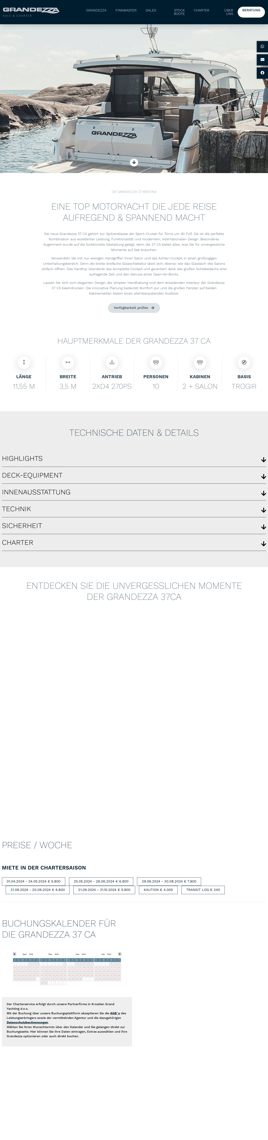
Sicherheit (22, 527)
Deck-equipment (32, 476)
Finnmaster (126, 10)
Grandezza (96, 10)
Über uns (228, 12)
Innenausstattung (36, 493)
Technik (16, 510)
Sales (151, 10)
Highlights (22, 460)
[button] (134, 459)
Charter (201, 10)
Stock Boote (179, 12)
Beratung (251, 10)
